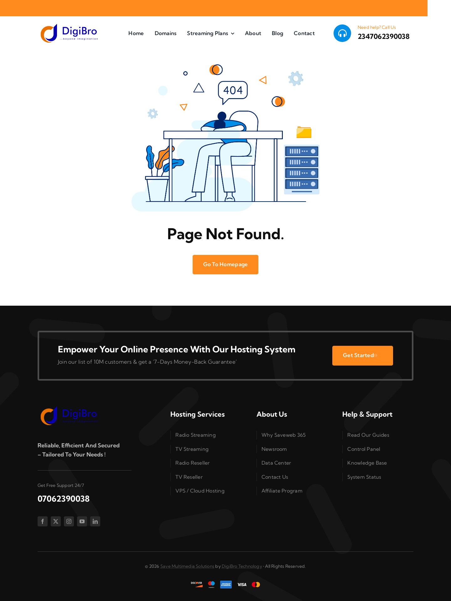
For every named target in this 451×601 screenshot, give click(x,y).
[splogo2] (69, 26)
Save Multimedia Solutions (187, 566)
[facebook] (43, 521)
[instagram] (69, 521)
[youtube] (82, 521)
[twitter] (56, 521)
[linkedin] (95, 521)
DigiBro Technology (242, 566)
